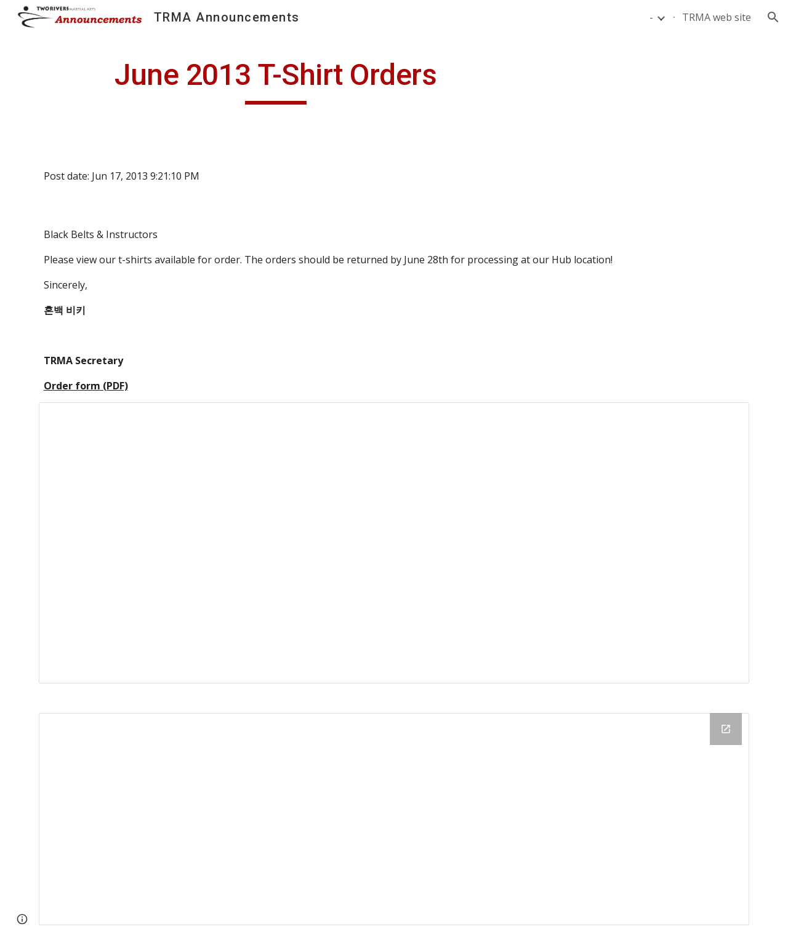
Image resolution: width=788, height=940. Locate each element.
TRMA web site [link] (716, 17)
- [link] (651, 17)
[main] (276, 81)
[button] (773, 17)
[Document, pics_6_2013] (394, 542)
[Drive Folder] (394, 819)
